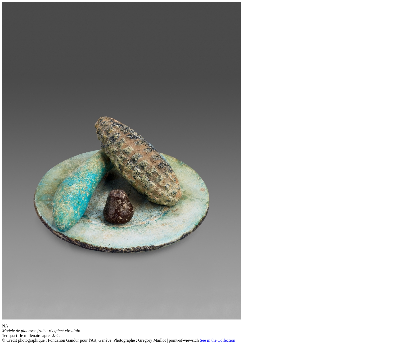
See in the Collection (217, 340)
